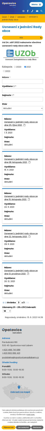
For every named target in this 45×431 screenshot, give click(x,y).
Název (5, 77)
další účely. (31, 415)
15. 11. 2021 (9, 169)
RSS (31, 37)
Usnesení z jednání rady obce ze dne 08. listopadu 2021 (21, 161)
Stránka (11, 302)
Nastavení (37, 427)
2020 (18, 66)
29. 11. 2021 (9, 244)
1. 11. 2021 (8, 132)
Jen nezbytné (23, 427)
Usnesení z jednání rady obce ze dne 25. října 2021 (21, 124)
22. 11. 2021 (9, 207)
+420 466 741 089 (11, 349)
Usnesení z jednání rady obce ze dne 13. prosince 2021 (21, 272)
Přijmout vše (9, 427)
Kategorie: (7, 66)
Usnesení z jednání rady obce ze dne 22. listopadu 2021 (21, 235)
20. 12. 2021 (9, 281)
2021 (28, 66)
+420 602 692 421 (11, 353)
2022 (7, 71)
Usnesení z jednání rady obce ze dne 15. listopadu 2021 (21, 198)
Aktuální (8, 144)
